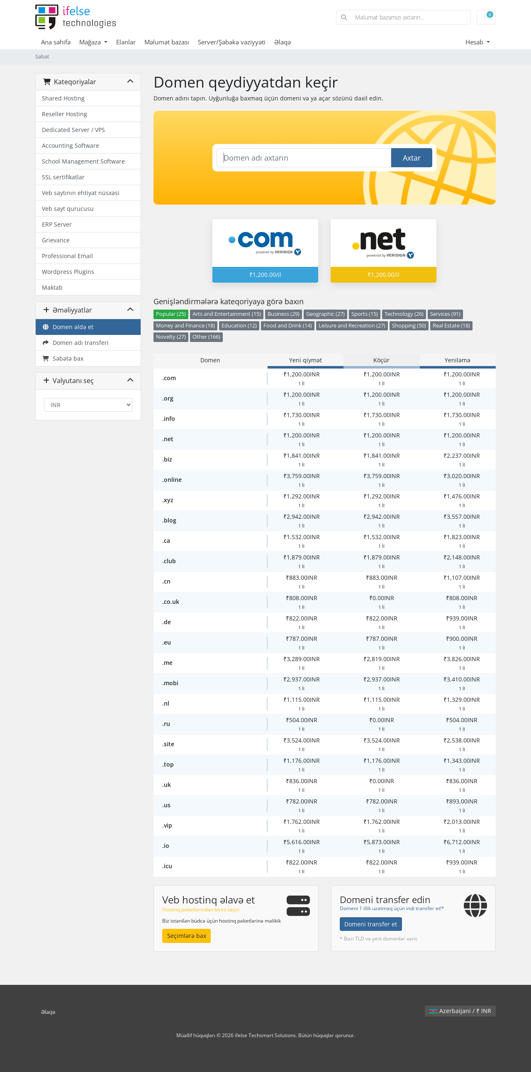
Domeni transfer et (370, 924)
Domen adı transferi (75, 343)
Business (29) (284, 313)
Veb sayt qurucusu (68, 208)
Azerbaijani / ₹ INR (460, 1011)
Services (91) (445, 313)
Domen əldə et (67, 327)
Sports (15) (364, 313)
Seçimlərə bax (186, 936)
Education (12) (239, 325)
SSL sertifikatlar (63, 177)
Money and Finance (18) (185, 325)
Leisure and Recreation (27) (352, 325)
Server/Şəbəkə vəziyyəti (232, 42)
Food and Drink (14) (287, 325)
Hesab (475, 42)
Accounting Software (70, 145)
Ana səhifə (56, 42)
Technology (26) (404, 313)
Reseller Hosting (64, 114)
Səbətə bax (62, 358)
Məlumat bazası (166, 42)
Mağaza (90, 42)
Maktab (52, 287)
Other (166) (206, 336)
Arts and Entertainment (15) (226, 313)
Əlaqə (282, 42)
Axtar (412, 158)
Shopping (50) (409, 325)
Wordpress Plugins (68, 272)
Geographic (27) (325, 313)
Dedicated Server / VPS (73, 130)
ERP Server (57, 224)
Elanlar (126, 42)
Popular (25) (171, 313)
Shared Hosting (63, 98)
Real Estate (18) (451, 325)
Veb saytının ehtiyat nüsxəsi (80, 193)
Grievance (56, 240)
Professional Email (67, 256)
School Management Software (83, 161)
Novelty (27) (171, 336)
